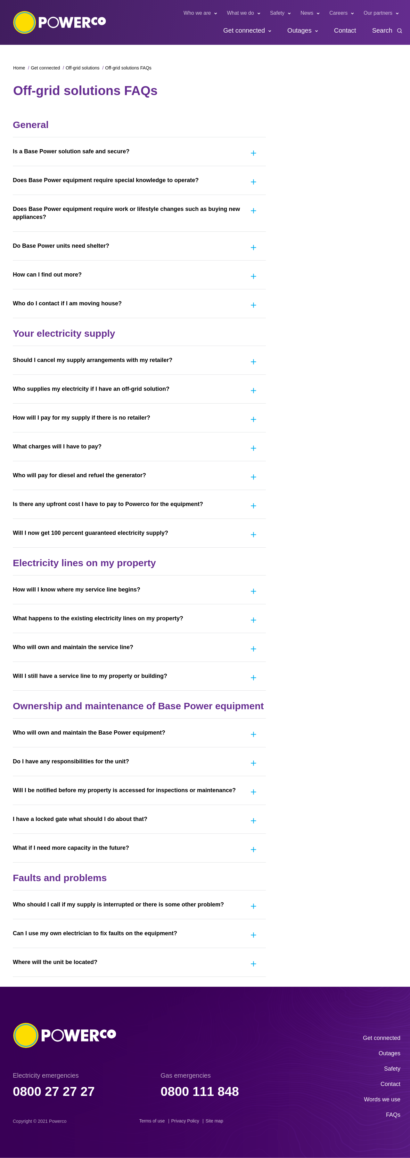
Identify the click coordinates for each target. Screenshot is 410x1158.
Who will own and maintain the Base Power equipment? (89, 732)
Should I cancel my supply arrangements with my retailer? (92, 360)
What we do (240, 13)
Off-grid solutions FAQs (128, 67)
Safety (277, 13)
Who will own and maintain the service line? (73, 647)
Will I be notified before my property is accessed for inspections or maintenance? (124, 790)
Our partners (378, 13)
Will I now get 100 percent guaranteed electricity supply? (90, 533)
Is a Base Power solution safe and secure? (71, 151)
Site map (214, 1120)
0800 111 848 (199, 1091)
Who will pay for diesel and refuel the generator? (79, 475)
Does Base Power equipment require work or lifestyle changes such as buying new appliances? (126, 213)
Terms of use (152, 1120)
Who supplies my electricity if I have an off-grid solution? (91, 389)
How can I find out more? (47, 274)
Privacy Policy (185, 1120)
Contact (345, 30)
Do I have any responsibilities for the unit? (71, 761)
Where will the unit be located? (55, 962)
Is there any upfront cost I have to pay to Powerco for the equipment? (108, 504)
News (306, 13)
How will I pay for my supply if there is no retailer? (81, 417)
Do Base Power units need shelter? (61, 246)
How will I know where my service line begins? (76, 589)
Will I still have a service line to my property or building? (90, 676)
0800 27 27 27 (54, 1091)
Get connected (244, 30)
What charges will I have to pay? (57, 446)
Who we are (197, 13)
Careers (338, 13)
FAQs (393, 1115)
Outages (299, 30)
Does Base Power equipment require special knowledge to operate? (106, 180)
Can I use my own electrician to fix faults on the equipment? (95, 933)
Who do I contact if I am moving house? (67, 303)
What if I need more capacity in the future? (71, 848)
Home (19, 67)
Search (382, 30)
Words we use (382, 1099)
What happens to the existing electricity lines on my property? (98, 618)
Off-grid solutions (83, 67)
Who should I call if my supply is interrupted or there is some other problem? (118, 904)
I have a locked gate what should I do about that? (80, 819)
